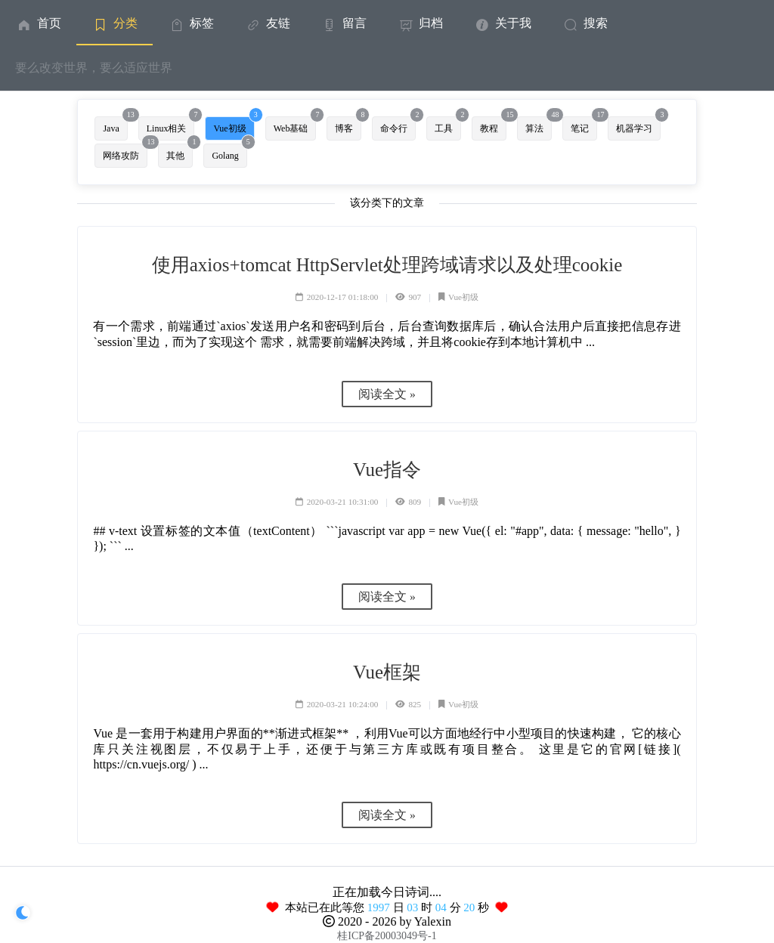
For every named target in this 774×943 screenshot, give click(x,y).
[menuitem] (38, 22)
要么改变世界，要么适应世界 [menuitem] (93, 67)
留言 (343, 23)
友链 (267, 23)
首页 (38, 23)
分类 (114, 23)
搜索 (585, 23)
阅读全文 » (387, 394)
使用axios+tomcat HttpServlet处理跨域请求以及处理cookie (387, 265)
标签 (191, 23)
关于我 (502, 23)
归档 (420, 23)
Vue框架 (387, 672)
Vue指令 (387, 469)
